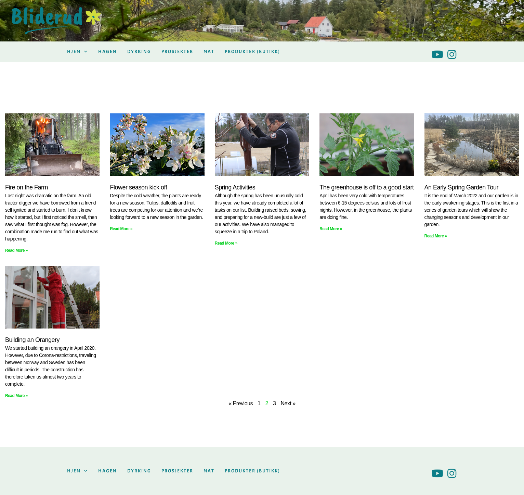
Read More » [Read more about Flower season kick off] (121, 228)
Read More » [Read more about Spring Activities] (226, 243)
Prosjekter (177, 51)
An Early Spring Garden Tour (461, 187)
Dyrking (139, 51)
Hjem (77, 52)
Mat (209, 51)
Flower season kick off (138, 187)
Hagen (107, 51)
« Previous (240, 403)
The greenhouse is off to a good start (366, 187)
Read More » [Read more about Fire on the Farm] (16, 250)
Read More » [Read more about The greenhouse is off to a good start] (330, 228)
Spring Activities (235, 187)
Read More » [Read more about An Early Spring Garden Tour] (435, 236)
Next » (287, 403)
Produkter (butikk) (252, 51)
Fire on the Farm (26, 187)
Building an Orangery (32, 339)
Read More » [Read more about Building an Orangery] (16, 395)
